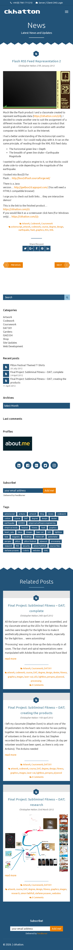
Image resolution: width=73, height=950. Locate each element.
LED (36, 677)
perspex (51, 677)
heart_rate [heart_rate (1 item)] (9, 532)
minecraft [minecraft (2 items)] (40, 537)
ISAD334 (7, 335)
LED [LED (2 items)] (49, 532)
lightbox (42, 677)
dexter (56, 672)
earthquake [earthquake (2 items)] (9, 523)
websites (56, 893)
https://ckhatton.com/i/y (25, 216)
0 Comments (38, 685)
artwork (26, 227)
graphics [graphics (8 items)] (52, 528)
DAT (35, 672)
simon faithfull (27, 893)
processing (36, 681)
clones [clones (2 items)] (50, 514)
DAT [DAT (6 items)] (26, 518)
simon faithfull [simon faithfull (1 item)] (40, 546)
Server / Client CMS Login (51, 3)
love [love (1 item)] (6, 537)
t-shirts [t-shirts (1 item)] (26, 550)
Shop (6, 339)
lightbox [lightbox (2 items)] (58, 532)
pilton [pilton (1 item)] (17, 541)
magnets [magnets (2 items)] (16, 537)
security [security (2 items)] (26, 546)
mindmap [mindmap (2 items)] (28, 537)
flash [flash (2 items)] (43, 528)
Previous (13, 265)
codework (36, 227)
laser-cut (28, 677)
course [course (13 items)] (17, 518)
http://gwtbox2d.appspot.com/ (31, 187)
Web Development (13, 346)
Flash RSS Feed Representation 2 (36, 61)
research (15, 893)
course (45, 227)
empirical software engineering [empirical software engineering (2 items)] (42, 523)
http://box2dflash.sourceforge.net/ (31, 178)
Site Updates (10, 342)
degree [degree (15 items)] (35, 518)
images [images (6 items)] (29, 532)
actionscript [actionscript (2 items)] (10, 514)
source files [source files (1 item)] (55, 546)
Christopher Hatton (27, 66)
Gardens (7, 331)
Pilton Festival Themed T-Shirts (27, 365)
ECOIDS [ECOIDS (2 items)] (21, 523)
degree (52, 227)
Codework (35, 223)
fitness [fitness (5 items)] (34, 528)
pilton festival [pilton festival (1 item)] (30, 541)
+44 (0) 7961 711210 (22, 3)
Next (62, 265)
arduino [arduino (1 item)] (22, 514)
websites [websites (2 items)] (36, 550)
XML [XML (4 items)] (46, 550)
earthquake (24, 230)
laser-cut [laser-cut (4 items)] (40, 532)
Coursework (47, 223)
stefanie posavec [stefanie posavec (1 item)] (12, 550)
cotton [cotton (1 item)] (7, 518)
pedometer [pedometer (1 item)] (53, 537)
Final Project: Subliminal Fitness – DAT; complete (36, 372)
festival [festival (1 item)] (24, 528)
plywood (60, 677)
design (60, 227)
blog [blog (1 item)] (42, 514)
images (20, 677)
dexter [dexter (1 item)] (54, 518)
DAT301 (7, 328)
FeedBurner (20, 495)
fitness (63, 672)
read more (10, 658)
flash (32, 230)
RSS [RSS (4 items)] (17, 546)
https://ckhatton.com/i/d (47, 116)
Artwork (26, 223)
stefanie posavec (43, 893)
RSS (47, 230)
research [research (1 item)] (8, 546)
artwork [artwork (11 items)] (32, 514)
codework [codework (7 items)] (61, 514)
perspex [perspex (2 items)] (8, 541)
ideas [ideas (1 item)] (20, 532)
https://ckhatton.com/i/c (16, 209)
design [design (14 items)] (44, 518)
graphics (40, 230)
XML (51, 230)
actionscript (16, 227)
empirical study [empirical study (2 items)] (11, 528)
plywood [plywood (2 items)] (43, 541)
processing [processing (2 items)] (55, 541)
